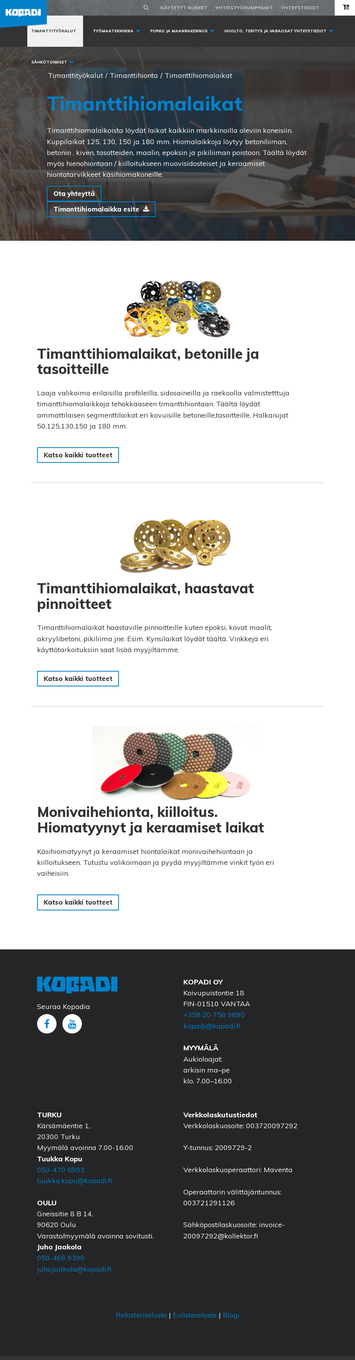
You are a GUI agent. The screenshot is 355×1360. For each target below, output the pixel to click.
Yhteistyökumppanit (244, 8)
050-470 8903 (61, 1173)
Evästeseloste (195, 1319)
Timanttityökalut (53, 31)
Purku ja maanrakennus (179, 31)
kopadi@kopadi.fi (211, 1030)
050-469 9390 (61, 1262)
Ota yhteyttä (76, 193)
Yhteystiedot (300, 8)
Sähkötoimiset (49, 62)
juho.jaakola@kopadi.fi (74, 1273)
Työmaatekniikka (113, 31)
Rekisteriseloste (141, 1319)
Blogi (231, 1319)
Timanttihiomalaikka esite (99, 210)
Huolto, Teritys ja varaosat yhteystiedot (275, 31)
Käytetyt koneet (184, 8)
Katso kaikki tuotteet (80, 457)
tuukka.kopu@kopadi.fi (74, 1184)
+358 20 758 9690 (214, 1018)
